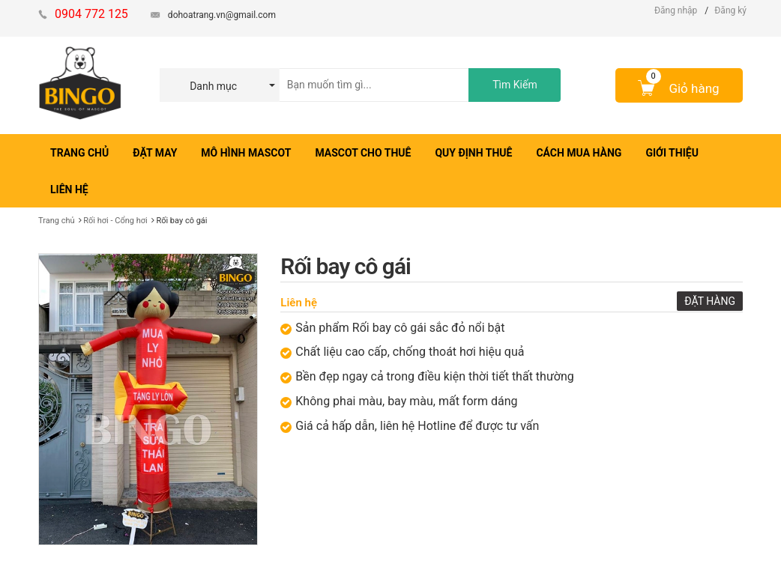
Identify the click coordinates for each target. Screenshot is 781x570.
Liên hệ (298, 302)
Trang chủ (56, 220)
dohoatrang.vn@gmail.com (222, 15)
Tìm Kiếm (514, 85)
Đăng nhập (675, 10)
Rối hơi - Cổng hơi (115, 220)
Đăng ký (730, 10)
